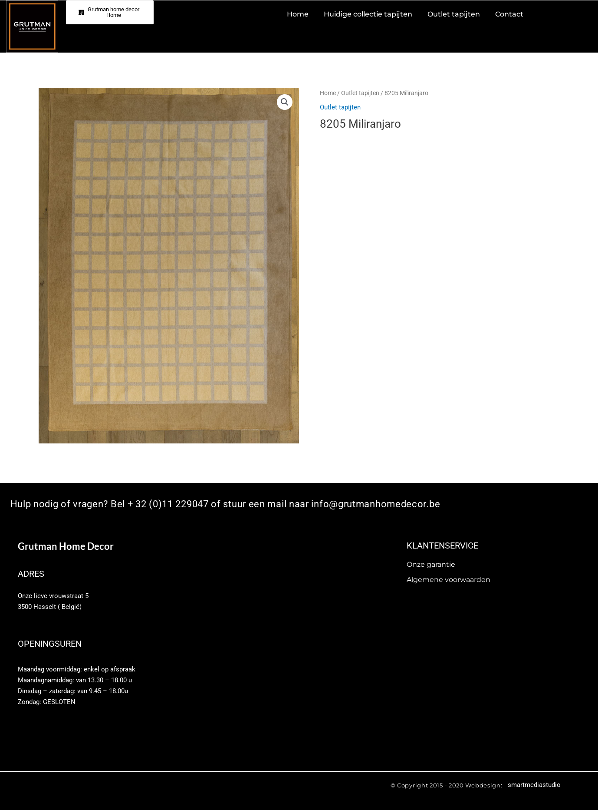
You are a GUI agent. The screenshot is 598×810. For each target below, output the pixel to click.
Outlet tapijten (360, 92)
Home (328, 92)
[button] (284, 102)
